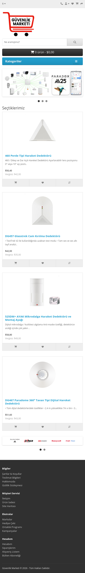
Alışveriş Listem (11, 551)
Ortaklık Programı (12, 527)
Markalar (7, 519)
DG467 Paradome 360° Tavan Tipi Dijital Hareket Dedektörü (37, 401)
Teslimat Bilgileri (11, 477)
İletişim (6, 498)
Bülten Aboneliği (11, 555)
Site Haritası (9, 506)
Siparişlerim (9, 547)
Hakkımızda (8, 481)
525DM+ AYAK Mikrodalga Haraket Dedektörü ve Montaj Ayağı (38, 318)
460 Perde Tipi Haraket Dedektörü (28, 155)
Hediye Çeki (8, 523)
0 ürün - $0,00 (42, 52)
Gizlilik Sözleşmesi (12, 485)
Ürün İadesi (8, 502)
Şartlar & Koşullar (12, 473)
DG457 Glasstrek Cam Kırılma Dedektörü (32, 236)
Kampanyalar (9, 531)
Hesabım (7, 544)
